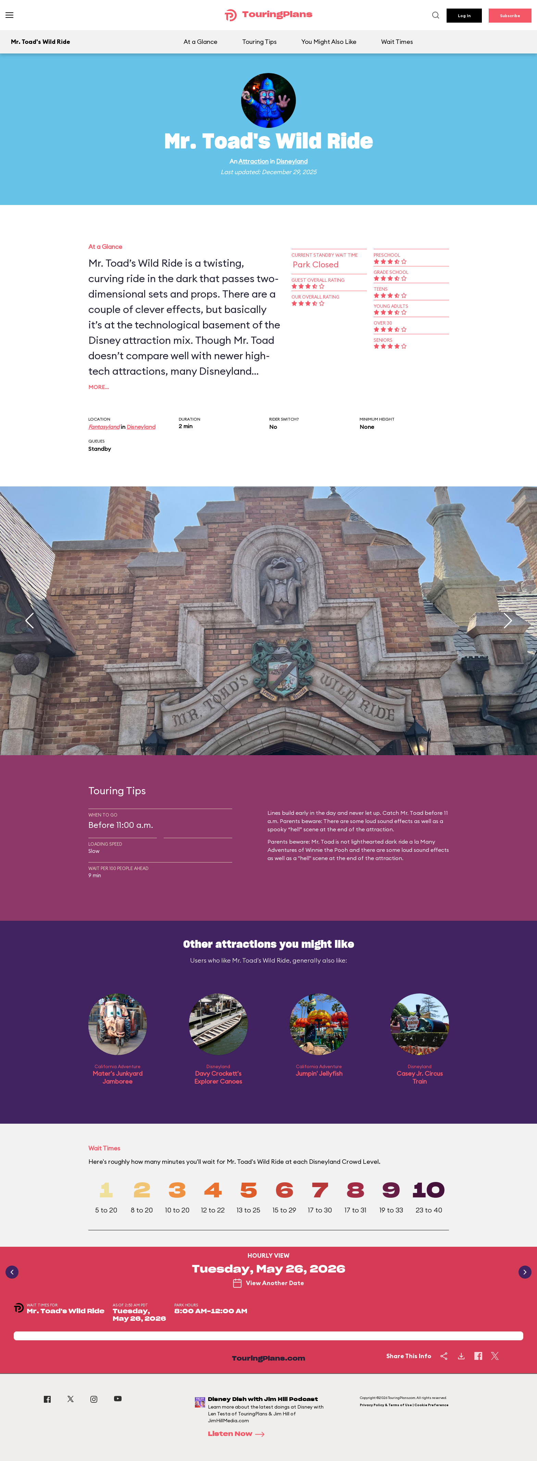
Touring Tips (259, 42)
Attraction (253, 161)
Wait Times (397, 42)
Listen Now (238, 1434)
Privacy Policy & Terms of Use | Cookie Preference (404, 1405)
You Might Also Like (329, 42)
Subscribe (510, 15)
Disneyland (292, 161)
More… (98, 387)
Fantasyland (104, 426)
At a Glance (200, 42)
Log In (464, 15)
